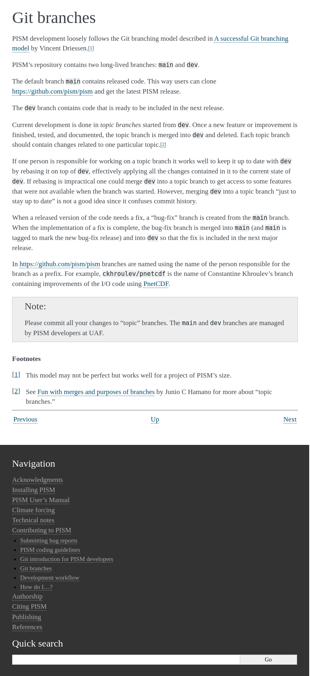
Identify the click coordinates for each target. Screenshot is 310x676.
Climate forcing (33, 510)
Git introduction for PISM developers (66, 558)
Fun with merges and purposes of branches (96, 392)
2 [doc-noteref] (163, 144)
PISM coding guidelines (50, 549)
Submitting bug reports (49, 540)
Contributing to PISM (41, 530)
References (27, 627)
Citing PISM (29, 606)
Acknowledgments (37, 480)
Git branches (36, 568)
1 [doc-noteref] (91, 48)
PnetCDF (155, 284)
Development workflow (50, 577)
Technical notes (33, 520)
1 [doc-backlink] (16, 374)
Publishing (26, 617)
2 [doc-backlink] (16, 391)
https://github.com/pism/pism (52, 91)
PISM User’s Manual (40, 500)
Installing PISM (33, 490)
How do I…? (36, 586)
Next (290, 419)
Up (155, 419)
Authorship (27, 596)
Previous (25, 419)
